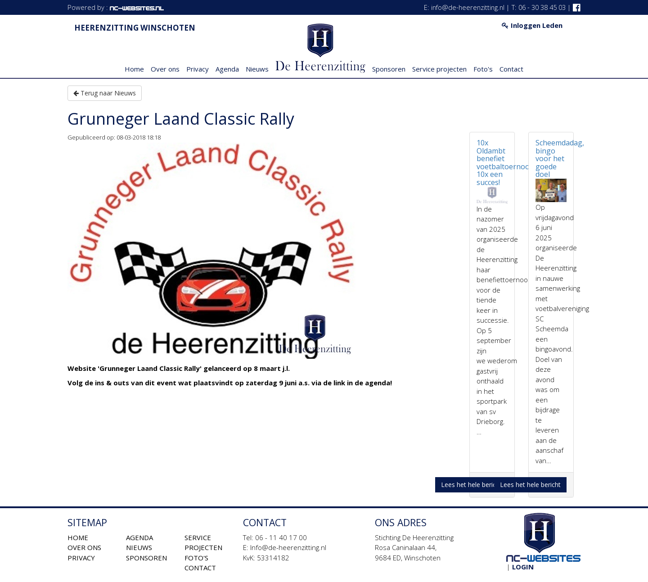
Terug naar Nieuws (104, 93)
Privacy (197, 68)
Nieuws (257, 68)
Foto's (483, 68)
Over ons (165, 68)
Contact (511, 68)
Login (523, 566)
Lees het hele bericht (471, 484)
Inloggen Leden (532, 25)
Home (134, 68)
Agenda (227, 68)
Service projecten (439, 68)
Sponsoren (388, 68)
